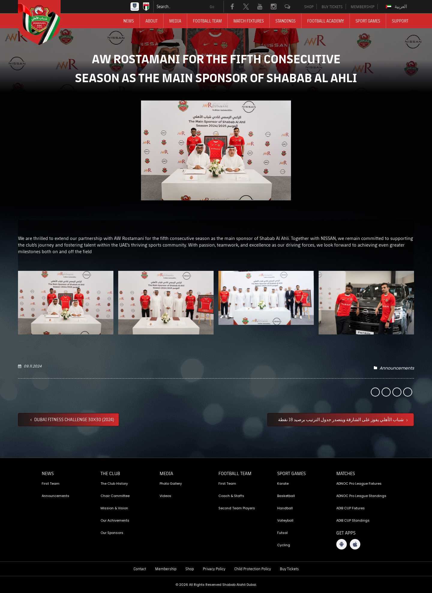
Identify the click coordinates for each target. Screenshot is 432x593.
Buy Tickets (289, 568)
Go (212, 6)
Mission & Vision (114, 508)
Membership (165, 568)
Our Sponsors (111, 532)
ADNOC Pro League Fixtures (359, 483)
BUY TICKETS (332, 6)
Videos (165, 495)
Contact (140, 568)
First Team (50, 483)
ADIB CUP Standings (353, 520)
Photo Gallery (171, 483)
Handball (285, 508)
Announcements (397, 368)
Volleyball (285, 520)
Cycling (283, 545)
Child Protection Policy (252, 568)
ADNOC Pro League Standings (361, 495)
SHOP (309, 6)
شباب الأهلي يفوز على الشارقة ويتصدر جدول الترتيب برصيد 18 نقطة (341, 419)
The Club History (114, 483)
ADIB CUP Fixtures (350, 508)
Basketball (286, 495)
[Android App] (341, 544)
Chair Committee (115, 495)
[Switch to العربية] (397, 6)
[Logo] (44, 22)
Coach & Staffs (231, 495)
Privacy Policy (214, 568)
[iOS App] (355, 544)
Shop (189, 568)
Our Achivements (114, 520)
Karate (283, 483)
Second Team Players (236, 508)
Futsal (282, 532)
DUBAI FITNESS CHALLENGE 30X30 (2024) (73, 419)
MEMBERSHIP (362, 6)
